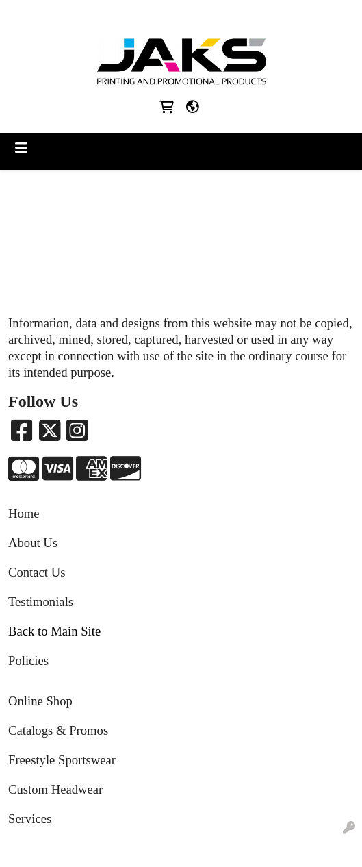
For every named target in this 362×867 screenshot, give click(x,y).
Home (24, 513)
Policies (28, 660)
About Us (32, 543)
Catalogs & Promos (58, 730)
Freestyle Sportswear (62, 760)
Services (29, 819)
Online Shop (40, 701)
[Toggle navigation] (21, 148)
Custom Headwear (55, 789)
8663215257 (120, 15)
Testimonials (40, 601)
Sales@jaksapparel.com (209, 15)
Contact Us (36, 572)
